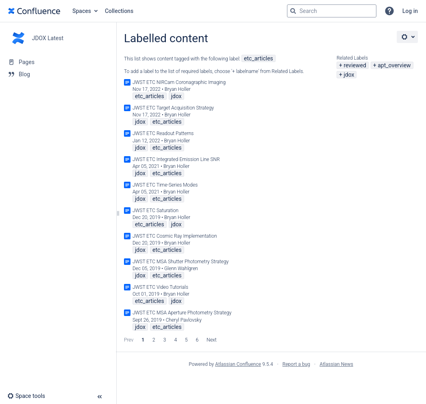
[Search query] (331, 10)
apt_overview (394, 65)
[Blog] (58, 74)
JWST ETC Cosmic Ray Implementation (175, 236)
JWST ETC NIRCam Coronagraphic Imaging (179, 82)
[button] (389, 10)
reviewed (354, 65)
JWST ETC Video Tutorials (160, 287)
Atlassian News (336, 364)
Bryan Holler (178, 89)
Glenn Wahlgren (181, 268)
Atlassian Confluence (238, 364)
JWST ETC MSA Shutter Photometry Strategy (180, 261)
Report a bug (296, 364)
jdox (348, 74)
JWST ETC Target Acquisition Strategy (173, 108)
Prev (128, 340)
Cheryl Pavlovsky (184, 320)
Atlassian (271, 382)
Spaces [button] (81, 11)
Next (211, 340)
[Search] (293, 11)
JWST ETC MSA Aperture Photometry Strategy (182, 313)
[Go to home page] (34, 10)
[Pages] (58, 62)
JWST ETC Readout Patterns (163, 133)
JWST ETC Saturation (155, 210)
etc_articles (258, 58)
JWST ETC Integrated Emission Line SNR (176, 159)
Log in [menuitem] (410, 11)
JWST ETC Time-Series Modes (165, 185)
